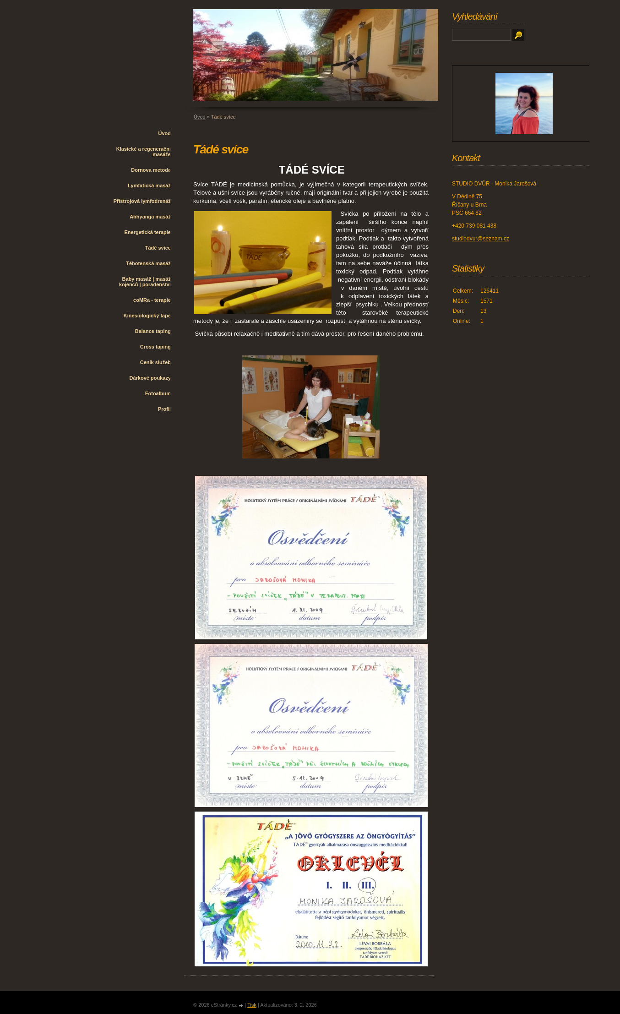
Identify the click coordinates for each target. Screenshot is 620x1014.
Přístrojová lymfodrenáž (142, 201)
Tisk (251, 1005)
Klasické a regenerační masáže (143, 151)
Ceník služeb (155, 362)
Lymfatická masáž (149, 185)
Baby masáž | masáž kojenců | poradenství (145, 281)
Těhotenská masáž (148, 263)
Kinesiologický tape (147, 315)
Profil (164, 409)
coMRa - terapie (152, 300)
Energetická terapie (148, 232)
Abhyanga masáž (150, 216)
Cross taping (155, 346)
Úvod (164, 133)
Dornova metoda (151, 170)
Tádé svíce (158, 248)
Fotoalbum (158, 393)
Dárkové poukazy (150, 378)
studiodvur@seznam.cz (480, 238)
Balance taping (153, 331)
